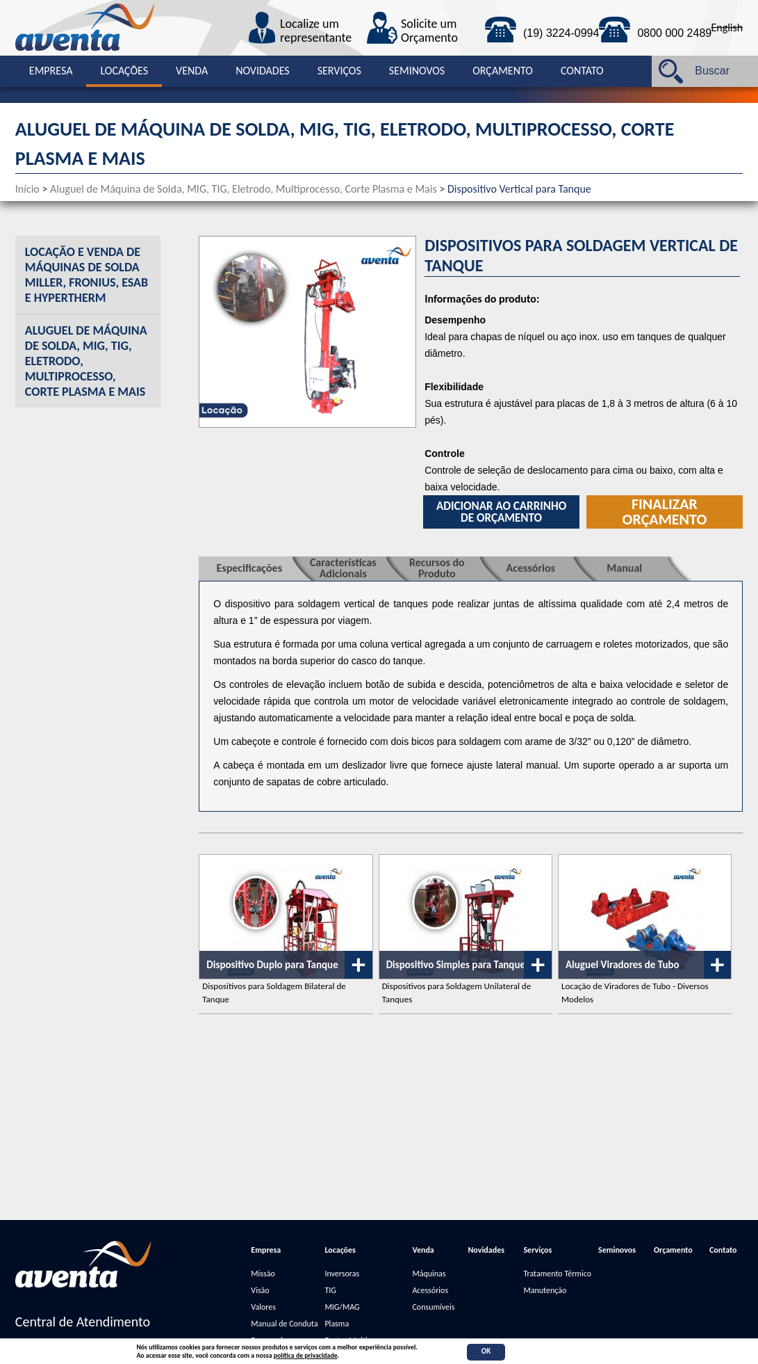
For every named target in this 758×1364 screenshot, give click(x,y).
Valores (263, 1307)
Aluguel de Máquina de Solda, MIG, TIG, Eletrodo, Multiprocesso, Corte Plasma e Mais (243, 188)
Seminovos (417, 70)
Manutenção (544, 1290)
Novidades (263, 70)
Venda (192, 70)
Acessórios (430, 1290)
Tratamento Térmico (557, 1273)
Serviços (339, 70)
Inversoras (341, 1273)
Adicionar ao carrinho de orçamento (501, 512)
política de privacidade (306, 1355)
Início (27, 188)
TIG (330, 1290)
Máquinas (428, 1273)
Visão (260, 1290)
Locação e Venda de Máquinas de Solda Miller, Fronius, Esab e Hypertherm (86, 274)
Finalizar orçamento (665, 512)
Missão (262, 1273)
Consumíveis (433, 1307)
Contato (582, 70)
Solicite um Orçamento (429, 31)
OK (486, 1351)
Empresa (51, 70)
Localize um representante (316, 31)
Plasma (336, 1324)
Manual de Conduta (284, 1324)
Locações (124, 70)
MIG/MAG (341, 1307)
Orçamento (502, 70)
